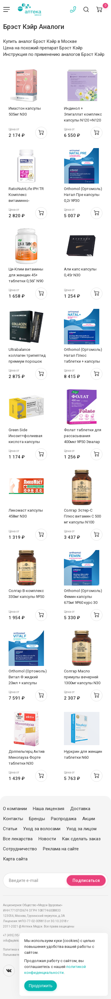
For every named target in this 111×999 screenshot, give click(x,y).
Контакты (13, 818)
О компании (15, 808)
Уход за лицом (81, 828)
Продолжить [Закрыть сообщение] (40, 985)
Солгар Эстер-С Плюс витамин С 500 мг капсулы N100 (82, 516)
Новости (47, 838)
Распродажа (63, 818)
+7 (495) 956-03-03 (16, 935)
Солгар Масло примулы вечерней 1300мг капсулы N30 (82, 677)
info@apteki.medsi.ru (17, 940)
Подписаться (86, 880)
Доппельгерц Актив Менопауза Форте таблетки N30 (27, 757)
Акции (88, 818)
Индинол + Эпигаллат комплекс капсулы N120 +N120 (83, 114)
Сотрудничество (20, 849)
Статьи (10, 828)
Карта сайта (15, 859)
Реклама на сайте (61, 849)
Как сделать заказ (81, 838)
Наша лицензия (48, 808)
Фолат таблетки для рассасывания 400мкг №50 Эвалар (82, 436)
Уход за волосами (41, 828)
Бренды (37, 818)
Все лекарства (18, 838)
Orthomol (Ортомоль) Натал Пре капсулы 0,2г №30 (83, 194)
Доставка (80, 808)
